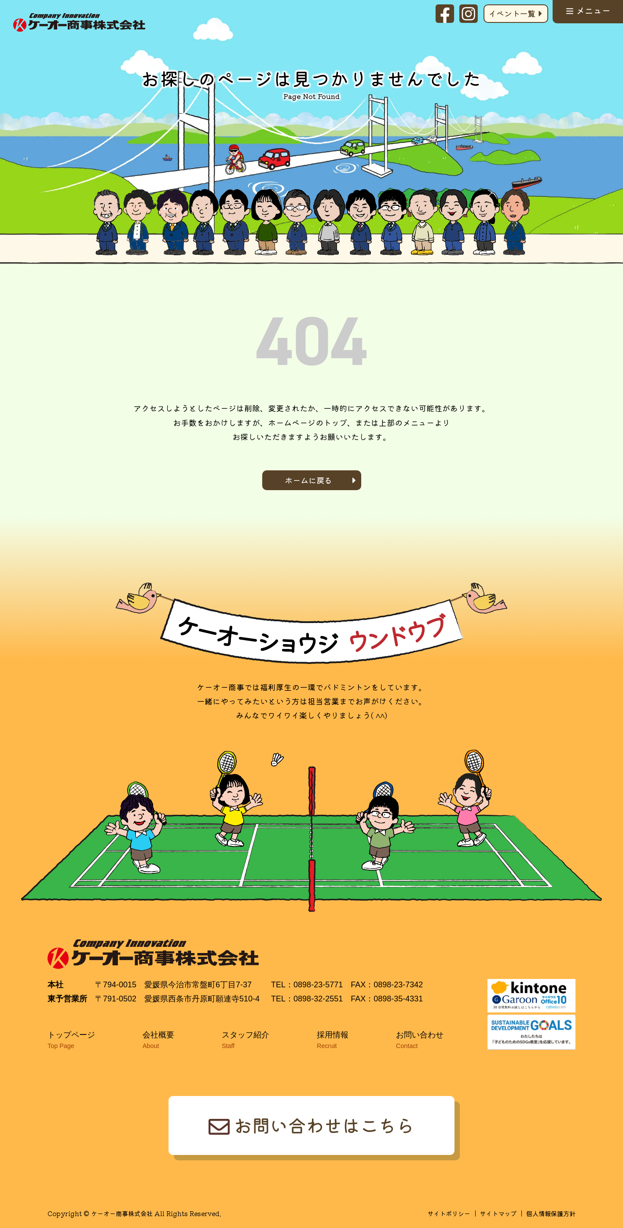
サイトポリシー (448, 1213)
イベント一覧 (511, 13)
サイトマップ (498, 1213)
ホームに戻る (308, 480)
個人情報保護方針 (550, 1213)
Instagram (468, 13)
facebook (445, 13)
